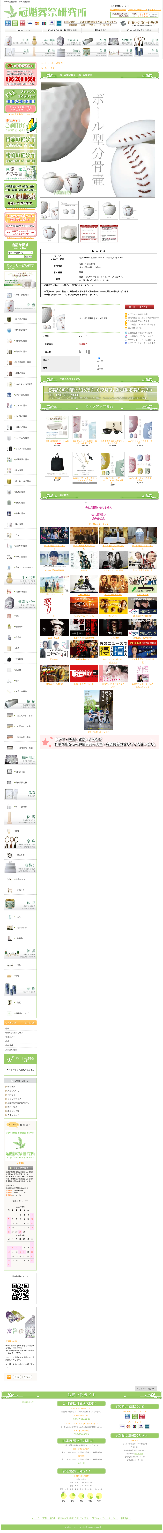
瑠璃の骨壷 (16, 513)
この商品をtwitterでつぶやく (140, 333)
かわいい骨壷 (17, 546)
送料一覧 (81, 1463)
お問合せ (11, 1095)
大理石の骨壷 (17, 427)
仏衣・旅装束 (17, 806)
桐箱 (13, 648)
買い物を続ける (135, 328)
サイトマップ (155, 10)
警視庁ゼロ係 (84, 594)
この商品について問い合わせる (141, 324)
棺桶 (7, 1041)
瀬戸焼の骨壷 (17, 319)
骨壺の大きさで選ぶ (14, 1032)
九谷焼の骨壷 (17, 330)
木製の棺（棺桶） (19, 726)
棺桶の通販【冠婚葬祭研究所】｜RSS (17, 1377)
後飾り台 (16, 890)
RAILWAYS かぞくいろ (84, 616)
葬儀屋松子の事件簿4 (142, 638)
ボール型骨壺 (17, 556)
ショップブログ (14, 1099)
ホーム (44, 63)
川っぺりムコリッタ (54, 594)
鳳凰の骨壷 (16, 492)
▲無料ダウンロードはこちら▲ (20, 238)
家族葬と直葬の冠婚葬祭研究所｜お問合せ (139, 30)
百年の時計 (54, 659)
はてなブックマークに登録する (141, 343)
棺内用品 (9, 1045)
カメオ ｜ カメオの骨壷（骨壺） (140, 429)
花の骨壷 (15, 524)
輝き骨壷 (15, 470)
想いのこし (113, 616)
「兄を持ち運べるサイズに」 (98, 732)
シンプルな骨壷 (18, 438)
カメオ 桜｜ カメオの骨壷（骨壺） (140, 467)
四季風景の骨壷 (18, 459)
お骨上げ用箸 (17, 691)
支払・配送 (48, 1518)
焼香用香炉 (17, 927)
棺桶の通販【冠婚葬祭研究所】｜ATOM (27, 1377)
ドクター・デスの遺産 (113, 570)
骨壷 (7, 1028)
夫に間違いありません (98, 524)
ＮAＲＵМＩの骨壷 (19, 384)
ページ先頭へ (146, 1388)
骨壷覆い (15, 626)
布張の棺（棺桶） (19, 737)
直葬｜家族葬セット (20, 295)
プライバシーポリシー (138, 10)
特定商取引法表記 (118, 10)
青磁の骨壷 (16, 502)
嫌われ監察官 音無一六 (143, 570)
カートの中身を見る (20, 1059)
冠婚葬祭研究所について (18, 1103)
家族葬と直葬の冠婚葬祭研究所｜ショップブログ (100, 30)
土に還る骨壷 (17, 416)
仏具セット (16, 879)
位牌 (13, 831)
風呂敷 (14, 670)
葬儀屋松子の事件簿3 (142, 616)
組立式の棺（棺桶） (20, 715)
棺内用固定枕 (17, 782)
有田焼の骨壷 (17, 340)
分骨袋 (14, 637)
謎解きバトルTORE (54, 684)
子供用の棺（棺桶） (21, 748)
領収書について (18, 1013)
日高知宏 (20, 1163)
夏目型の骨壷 (11, 1049)
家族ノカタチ (142, 594)
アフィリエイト (14, 1115)
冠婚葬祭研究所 (28, 1402)
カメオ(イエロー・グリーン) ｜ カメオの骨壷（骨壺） (112, 468)
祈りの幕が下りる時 (113, 594)
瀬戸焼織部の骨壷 (19, 362)
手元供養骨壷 (17, 591)
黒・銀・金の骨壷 (19, 481)
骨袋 (13, 680)
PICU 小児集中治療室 (54, 570)
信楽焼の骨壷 (17, 351)
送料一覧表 (12, 1107)
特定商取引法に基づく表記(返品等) (143, 318)
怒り (55, 616)
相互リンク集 (13, 1111)
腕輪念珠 (16, 855)
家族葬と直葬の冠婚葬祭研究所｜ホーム (23, 30)
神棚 (13, 976)
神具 (14, 965)
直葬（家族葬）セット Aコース (57, 429)
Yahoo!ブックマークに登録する (141, 340)
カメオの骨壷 (17, 405)
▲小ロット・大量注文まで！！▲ (20, 208)
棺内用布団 (16, 771)
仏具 (14, 917)
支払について (13, 1091)
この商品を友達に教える (138, 321)
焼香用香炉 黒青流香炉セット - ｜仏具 (112, 429)
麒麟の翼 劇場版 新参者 (84, 638)
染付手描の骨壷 (18, 394)
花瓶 (14, 1002)
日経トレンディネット (84, 684)
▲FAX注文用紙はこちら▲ (20, 114)
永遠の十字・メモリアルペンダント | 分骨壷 (85, 467)
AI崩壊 (84, 570)
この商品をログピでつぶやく (140, 336)
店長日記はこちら (20, 1168)
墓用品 (15, 938)
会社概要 (11, 1086)
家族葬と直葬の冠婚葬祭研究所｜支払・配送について (62, 30)
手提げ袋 (15, 659)
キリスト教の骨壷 (19, 448)
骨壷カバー (10, 1037)
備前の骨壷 (16, 373)
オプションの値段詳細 (138, 314)
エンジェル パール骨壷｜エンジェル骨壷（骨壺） (85, 429)
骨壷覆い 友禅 (11, 1341)
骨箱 (13, 616)
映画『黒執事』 (54, 638)
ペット (14, 535)
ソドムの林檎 (113, 638)
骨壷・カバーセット (20, 567)
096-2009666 (138, 1453)
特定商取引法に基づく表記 (73, 1518)
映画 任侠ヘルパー (84, 659)
